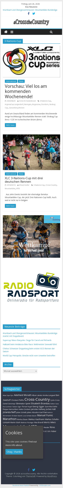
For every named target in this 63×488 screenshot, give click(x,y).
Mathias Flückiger (27, 422)
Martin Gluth (15, 422)
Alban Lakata (37, 395)
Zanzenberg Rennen (16, 108)
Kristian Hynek (17, 416)
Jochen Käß (51, 409)
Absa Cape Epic (8, 395)
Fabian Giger (16, 407)
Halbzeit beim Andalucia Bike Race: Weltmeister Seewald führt (30, 344)
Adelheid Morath (22, 395)
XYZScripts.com (45, 485)
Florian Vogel (27, 406)
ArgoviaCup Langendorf (14, 104)
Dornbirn (44, 104)
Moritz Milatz (50, 422)
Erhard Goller (24, 185)
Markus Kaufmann (36, 419)
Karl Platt (43, 412)
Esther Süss (54, 404)
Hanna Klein (13, 409)
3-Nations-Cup (45, 101)
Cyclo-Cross (54, 400)
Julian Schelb (21, 412)
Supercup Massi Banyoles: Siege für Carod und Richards (27, 340)
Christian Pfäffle (17, 400)
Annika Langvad (49, 395)
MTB (18, 188)
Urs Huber (51, 431)
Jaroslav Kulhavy (38, 409)
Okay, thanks (14, 451)
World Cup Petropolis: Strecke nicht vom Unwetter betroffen (29, 355)
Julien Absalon (33, 412)
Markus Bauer (22, 419)
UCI (45, 431)
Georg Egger (38, 406)
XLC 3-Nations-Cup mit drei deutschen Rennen (24, 180)
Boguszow (36, 104)
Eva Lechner (7, 407)
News (21, 81)
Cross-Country (51, 185)
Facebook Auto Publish (21, 485)
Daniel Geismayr (9, 403)
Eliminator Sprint (23, 403)
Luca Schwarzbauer (30, 416)
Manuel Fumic (45, 415)
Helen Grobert (24, 409)
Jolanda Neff (9, 412)
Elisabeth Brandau (40, 403)
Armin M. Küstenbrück (27, 101)
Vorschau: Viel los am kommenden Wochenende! (26, 91)
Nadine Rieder (43, 427)
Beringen (27, 104)
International (11, 81)
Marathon (10, 419)
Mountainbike (10, 188)
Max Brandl (38, 422)
